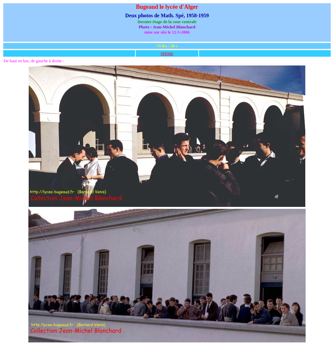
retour (167, 53)
